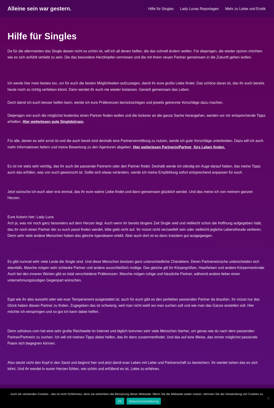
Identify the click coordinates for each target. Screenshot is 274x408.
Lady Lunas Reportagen (199, 9)
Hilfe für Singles (161, 9)
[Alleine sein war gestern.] (39, 8)
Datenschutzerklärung (144, 401)
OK (120, 401)
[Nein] (268, 398)
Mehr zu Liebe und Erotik (245, 9)
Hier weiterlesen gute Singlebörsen (53, 122)
